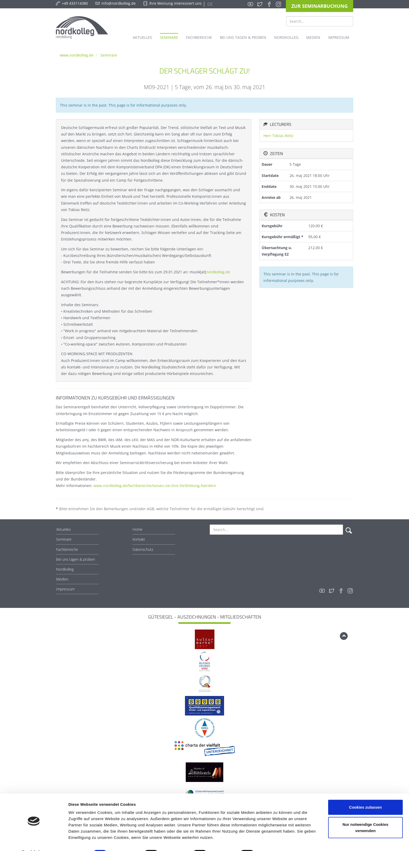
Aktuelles (63, 529)
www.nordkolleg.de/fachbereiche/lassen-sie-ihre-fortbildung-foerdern (154, 485)
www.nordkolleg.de (76, 55)
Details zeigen (277, 840)
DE (209, 4)
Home (137, 529)
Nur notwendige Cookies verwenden (365, 814)
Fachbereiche (67, 549)
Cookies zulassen (365, 793)
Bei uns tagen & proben (75, 559)
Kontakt (139, 539)
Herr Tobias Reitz (278, 135)
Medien (62, 579)
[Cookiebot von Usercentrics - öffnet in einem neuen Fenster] (34, 841)
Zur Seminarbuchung (319, 6)
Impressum (65, 589)
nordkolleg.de (218, 271)
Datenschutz (143, 549)
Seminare (108, 55)
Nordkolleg (65, 569)
